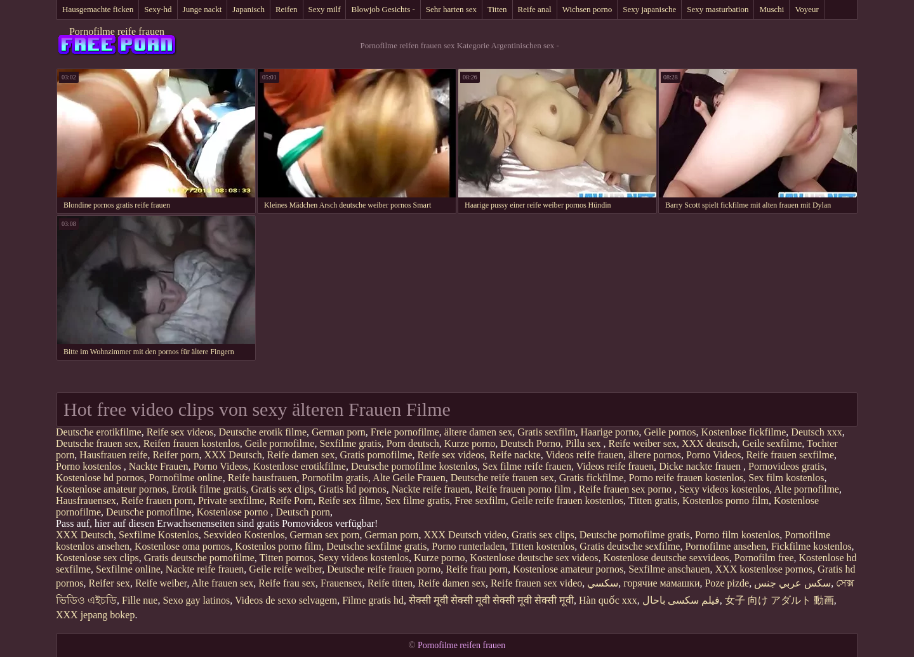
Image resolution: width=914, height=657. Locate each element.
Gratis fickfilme (591, 477)
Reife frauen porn (157, 500)
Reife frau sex (286, 583)
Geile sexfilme (772, 443)
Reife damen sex (301, 454)
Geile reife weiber (285, 569)
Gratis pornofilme (376, 454)
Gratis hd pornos (353, 489)
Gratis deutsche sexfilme (630, 546)
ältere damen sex (478, 432)
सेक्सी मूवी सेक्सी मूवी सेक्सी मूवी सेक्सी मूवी (491, 600)
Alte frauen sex (223, 583)
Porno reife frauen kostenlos (685, 477)
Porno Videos (713, 454)
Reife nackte (514, 454)
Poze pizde (727, 583)
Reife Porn (291, 500)
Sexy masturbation (717, 9)
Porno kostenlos (90, 466)
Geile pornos (670, 432)
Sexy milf (324, 9)
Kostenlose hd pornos (100, 477)
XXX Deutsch (233, 454)
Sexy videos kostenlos (724, 489)
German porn (339, 432)
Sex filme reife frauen (526, 466)
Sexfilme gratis (350, 443)
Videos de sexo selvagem (286, 600)
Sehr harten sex (451, 9)
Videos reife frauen (584, 454)
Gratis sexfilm (546, 432)
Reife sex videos (180, 432)
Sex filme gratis (417, 500)
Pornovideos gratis (786, 466)
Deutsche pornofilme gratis (635, 534)
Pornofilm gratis (334, 477)
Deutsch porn (302, 512)
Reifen (286, 9)
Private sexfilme (231, 500)
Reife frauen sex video (536, 583)
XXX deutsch (710, 443)
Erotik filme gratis (208, 489)
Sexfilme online (128, 569)
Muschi (771, 9)
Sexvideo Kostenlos (244, 534)
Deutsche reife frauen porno (383, 569)
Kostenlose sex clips (97, 557)
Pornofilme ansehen (725, 546)
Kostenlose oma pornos (182, 546)
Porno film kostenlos (737, 534)
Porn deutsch (413, 443)
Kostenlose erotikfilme (299, 466)
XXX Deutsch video (465, 534)
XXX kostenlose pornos (764, 569)
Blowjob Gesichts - (382, 9)
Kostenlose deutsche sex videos (534, 557)
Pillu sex (585, 443)
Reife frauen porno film (524, 489)
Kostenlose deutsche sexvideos (666, 557)
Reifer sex (109, 583)
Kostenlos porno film (725, 500)
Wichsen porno (587, 9)
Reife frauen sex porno (626, 489)
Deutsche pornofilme (149, 512)
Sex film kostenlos (786, 477)
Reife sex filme (349, 500)
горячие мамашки (661, 583)
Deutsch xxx (816, 432)
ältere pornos (654, 454)
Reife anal (535, 9)
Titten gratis (652, 500)
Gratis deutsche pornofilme (199, 557)
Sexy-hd (157, 9)
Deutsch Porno (530, 443)
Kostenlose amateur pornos (111, 489)
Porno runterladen (468, 546)
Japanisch (248, 9)
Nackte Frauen (159, 466)
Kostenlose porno (233, 512)
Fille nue (139, 600)
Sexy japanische (649, 9)
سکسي (602, 583)
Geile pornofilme (280, 443)
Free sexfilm (479, 500)
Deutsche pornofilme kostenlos (414, 466)
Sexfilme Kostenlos (159, 534)
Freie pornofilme (405, 432)
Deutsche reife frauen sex (502, 477)
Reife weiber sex (642, 443)
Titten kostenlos (542, 546)
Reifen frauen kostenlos (191, 443)
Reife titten (390, 583)
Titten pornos (287, 557)
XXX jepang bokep (95, 614)
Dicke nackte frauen (701, 466)
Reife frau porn (477, 569)
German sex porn (324, 534)
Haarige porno (609, 432)
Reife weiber (161, 583)
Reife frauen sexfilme (790, 454)
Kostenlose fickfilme (743, 432)
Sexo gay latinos (196, 600)
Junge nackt (202, 9)
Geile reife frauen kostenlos (567, 500)
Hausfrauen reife (113, 454)
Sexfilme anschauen (669, 569)
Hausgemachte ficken (97, 9)
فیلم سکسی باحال (681, 600)
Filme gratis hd (373, 600)
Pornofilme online (186, 477)
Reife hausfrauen (262, 477)
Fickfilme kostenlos (811, 546)
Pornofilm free (764, 557)
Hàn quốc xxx (608, 600)
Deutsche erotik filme (262, 432)
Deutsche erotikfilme (99, 432)
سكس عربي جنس (792, 583)
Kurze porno (469, 443)
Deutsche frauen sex (97, 443)
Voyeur (806, 9)
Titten (497, 9)
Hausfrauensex (86, 500)
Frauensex (341, 583)
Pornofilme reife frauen (116, 31)
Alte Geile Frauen (409, 477)
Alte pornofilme (806, 489)
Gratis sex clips (282, 489)
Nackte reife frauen (431, 489)
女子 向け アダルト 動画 (779, 600)
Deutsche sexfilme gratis (376, 546)
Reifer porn (175, 454)
